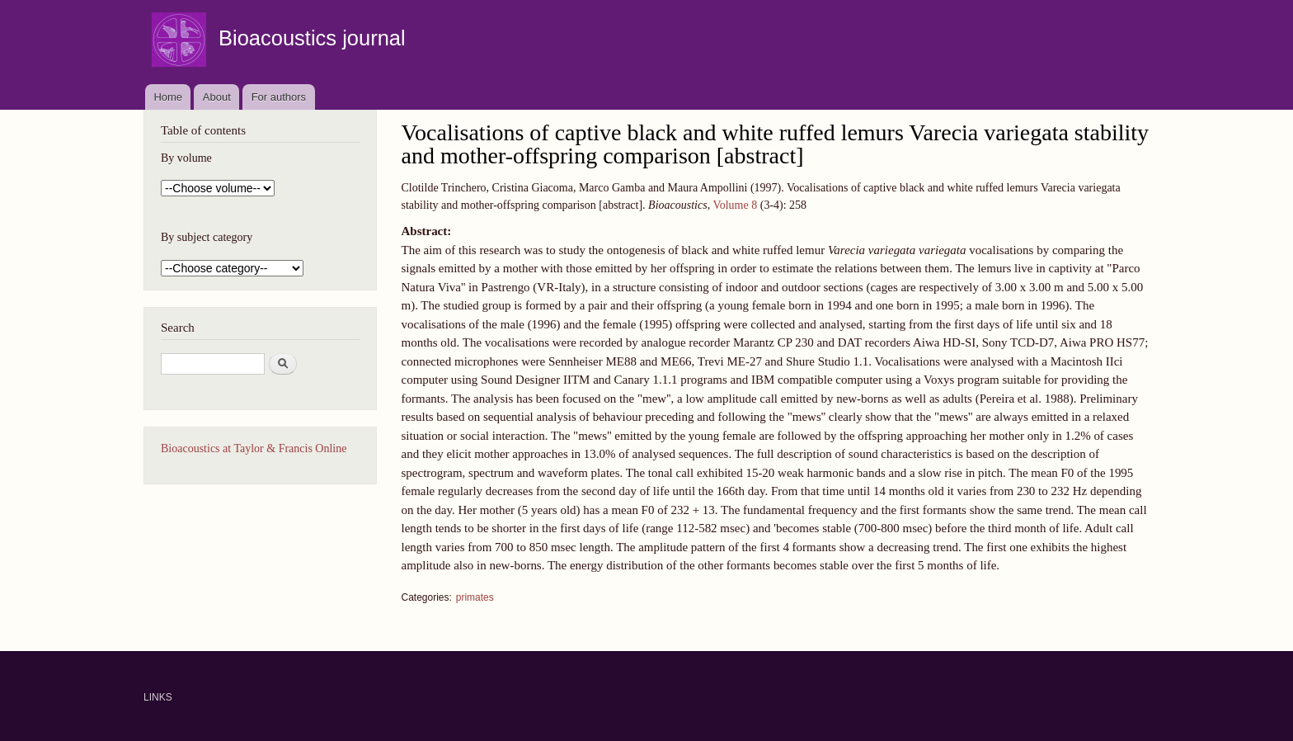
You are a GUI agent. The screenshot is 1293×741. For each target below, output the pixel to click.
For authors (279, 97)
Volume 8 (734, 205)
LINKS (157, 697)
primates (475, 597)
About (217, 97)
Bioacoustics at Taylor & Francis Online (253, 448)
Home (167, 97)
